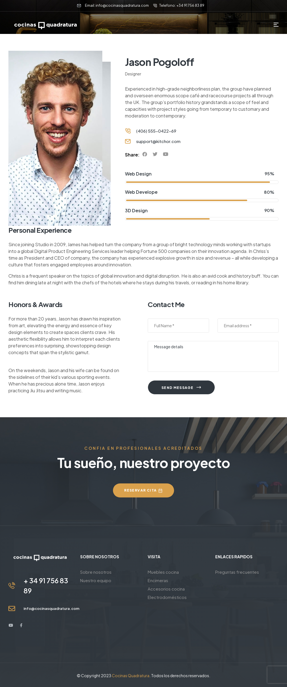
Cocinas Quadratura (130, 675)
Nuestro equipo (95, 580)
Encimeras (158, 580)
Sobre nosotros (96, 572)
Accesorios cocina (166, 588)
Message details (213, 356)
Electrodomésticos (167, 597)
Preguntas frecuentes (237, 572)
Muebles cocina (163, 572)
